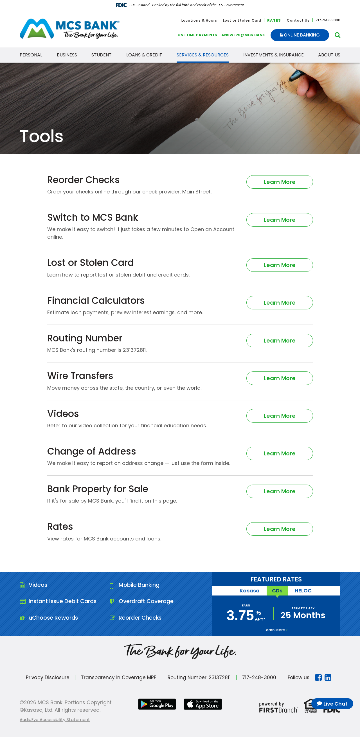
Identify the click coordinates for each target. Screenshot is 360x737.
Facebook (319, 677)
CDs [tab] (277, 590)
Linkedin (328, 677)
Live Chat (335, 703)
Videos (38, 585)
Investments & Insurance (273, 55)
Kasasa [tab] (249, 590)
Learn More (280, 182)
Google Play (157, 704)
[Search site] (337, 35)
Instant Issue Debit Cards (64, 601)
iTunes (203, 704)
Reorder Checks (141, 618)
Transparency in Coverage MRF (118, 677)
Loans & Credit (144, 55)
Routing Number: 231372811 (199, 677)
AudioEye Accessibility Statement (55, 719)
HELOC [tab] (303, 590)
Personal (31, 55)
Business (67, 55)
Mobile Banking (140, 585)
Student (101, 55)
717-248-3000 (260, 677)
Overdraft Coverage (147, 601)
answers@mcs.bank (243, 35)
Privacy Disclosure (47, 677)
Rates (274, 20)
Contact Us (298, 20)
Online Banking (300, 35)
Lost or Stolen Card (242, 20)
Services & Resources (203, 55)
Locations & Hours (199, 20)
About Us (329, 55)
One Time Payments (197, 35)
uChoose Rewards (54, 618)
